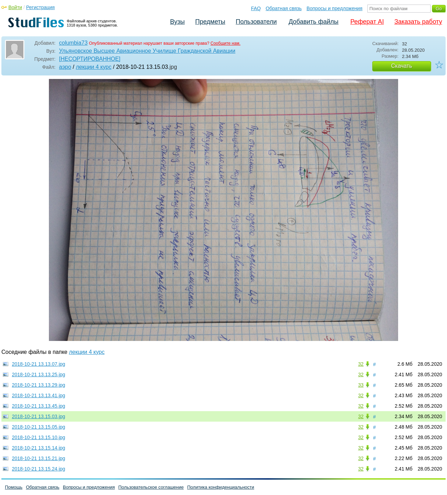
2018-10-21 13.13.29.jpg (38, 385)
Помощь (13, 487)
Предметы (210, 21)
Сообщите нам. (226, 43)
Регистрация (40, 7)
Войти (15, 7)
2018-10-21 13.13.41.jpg (38, 395)
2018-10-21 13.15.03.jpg (38, 416)
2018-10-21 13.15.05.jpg (38, 427)
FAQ (256, 8)
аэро (65, 67)
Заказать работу (418, 21)
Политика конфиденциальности (220, 487)
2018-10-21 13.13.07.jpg (38, 364)
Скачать (401, 66)
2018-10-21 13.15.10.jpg (38, 437)
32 (361, 364)
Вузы (177, 21)
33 (361, 385)
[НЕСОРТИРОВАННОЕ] (89, 59)
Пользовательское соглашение (151, 487)
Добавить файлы (313, 21)
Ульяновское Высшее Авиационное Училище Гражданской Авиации (147, 51)
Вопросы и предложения (334, 8)
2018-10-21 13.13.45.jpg (38, 406)
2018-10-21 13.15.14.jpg (38, 448)
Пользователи (256, 21)
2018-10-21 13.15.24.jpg (38, 469)
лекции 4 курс (93, 67)
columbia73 (73, 43)
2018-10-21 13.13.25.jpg (38, 374)
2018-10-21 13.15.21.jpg (38, 458)
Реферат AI (367, 21)
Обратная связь (284, 8)
